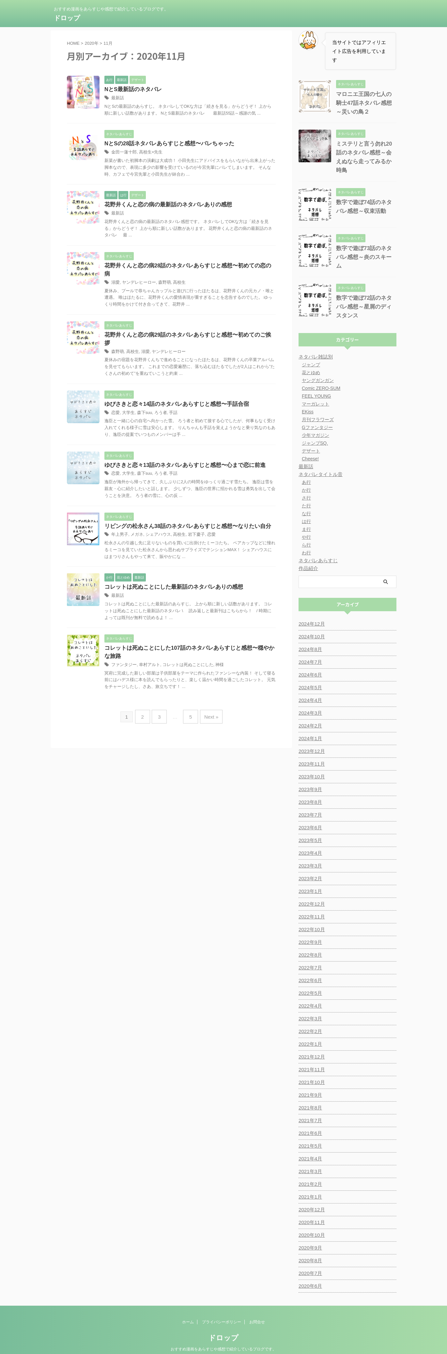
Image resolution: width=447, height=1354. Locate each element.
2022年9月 (309, 929)
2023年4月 (309, 840)
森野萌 (161, 275)
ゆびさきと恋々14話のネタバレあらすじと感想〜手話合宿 (172, 389)
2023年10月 (311, 764)
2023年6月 (309, 815)
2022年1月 (309, 1031)
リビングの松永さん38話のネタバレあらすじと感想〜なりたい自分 (183, 512)
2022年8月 (309, 942)
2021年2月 (309, 1171)
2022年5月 (309, 980)
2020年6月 (309, 1273)
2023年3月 (309, 853)
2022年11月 (311, 904)
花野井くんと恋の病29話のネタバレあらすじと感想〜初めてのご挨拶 (185, 328)
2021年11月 (311, 1057)
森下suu (142, 398)
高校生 (174, 275)
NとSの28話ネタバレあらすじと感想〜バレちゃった (165, 144)
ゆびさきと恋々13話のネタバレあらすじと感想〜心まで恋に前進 (180, 451)
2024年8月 (309, 637)
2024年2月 (309, 713)
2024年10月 (311, 624)
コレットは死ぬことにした (182, 652)
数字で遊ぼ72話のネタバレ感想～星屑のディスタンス (365, 294)
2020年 (92, 43)
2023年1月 (309, 879)
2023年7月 (309, 802)
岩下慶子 (190, 520)
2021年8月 (309, 1095)
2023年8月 (309, 789)
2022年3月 (309, 1006)
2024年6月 (309, 662)
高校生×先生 (148, 153)
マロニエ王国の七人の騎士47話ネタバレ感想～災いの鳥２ (365, 103)
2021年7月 (309, 1108)
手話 (169, 398)
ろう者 (157, 398)
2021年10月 (311, 1070)
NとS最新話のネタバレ (131, 89)
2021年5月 (309, 1133)
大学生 (127, 398)
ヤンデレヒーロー (137, 275)
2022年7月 (309, 955)
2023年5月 (309, 828)
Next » (208, 702)
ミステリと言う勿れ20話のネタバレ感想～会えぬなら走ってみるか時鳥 (365, 152)
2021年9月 (309, 1082)
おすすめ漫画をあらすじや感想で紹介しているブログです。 (223, 1336)
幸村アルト (147, 652)
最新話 (117, 98)
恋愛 (115, 398)
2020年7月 (309, 1261)
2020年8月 (309, 1248)
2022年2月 (309, 1019)
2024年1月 (309, 726)
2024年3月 (309, 700)
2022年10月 (311, 917)
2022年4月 (309, 993)
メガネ (135, 520)
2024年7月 (309, 649)
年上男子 (119, 520)
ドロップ (67, 18)
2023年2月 (309, 866)
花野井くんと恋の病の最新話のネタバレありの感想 (164, 205)
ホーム (188, 1309)
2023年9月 (309, 777)
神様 (212, 652)
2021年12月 (311, 1044)
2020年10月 (311, 1222)
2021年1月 (309, 1184)
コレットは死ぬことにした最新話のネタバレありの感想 (169, 573)
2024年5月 (309, 675)
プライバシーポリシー (221, 1309)
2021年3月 (309, 1159)
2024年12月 (311, 611)
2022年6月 (309, 968)
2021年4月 (309, 1146)
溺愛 (115, 275)
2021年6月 (309, 1120)
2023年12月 (311, 738)
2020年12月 (311, 1197)
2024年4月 (309, 688)
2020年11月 (311, 1210)
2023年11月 (311, 751)
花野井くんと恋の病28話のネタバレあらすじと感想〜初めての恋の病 (185, 267)
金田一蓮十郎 (123, 153)
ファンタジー (123, 652)
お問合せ (257, 1309)
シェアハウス (155, 520)
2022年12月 (311, 891)
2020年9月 (309, 1235)
